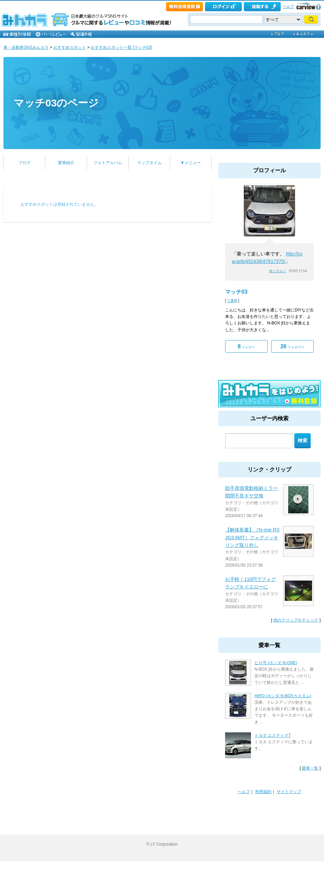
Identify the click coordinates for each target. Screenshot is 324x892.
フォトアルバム (107, 162)
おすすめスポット (69, 47)
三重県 (232, 301)
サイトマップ (289, 791)
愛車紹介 (66, 162)
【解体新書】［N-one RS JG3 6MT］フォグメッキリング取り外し (252, 537)
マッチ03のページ (56, 102)
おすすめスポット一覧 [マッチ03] (121, 47)
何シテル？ (277, 271)
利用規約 (263, 791)
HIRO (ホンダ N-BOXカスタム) (282, 695)
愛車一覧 (310, 768)
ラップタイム (149, 162)
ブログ (24, 162)
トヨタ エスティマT (272, 735)
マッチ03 (236, 292)
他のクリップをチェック (295, 620)
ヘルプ (288, 6)
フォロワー (292, 346)
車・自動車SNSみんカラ (26, 47)
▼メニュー (190, 162)
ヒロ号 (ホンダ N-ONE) (275, 662)
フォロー (246, 346)
